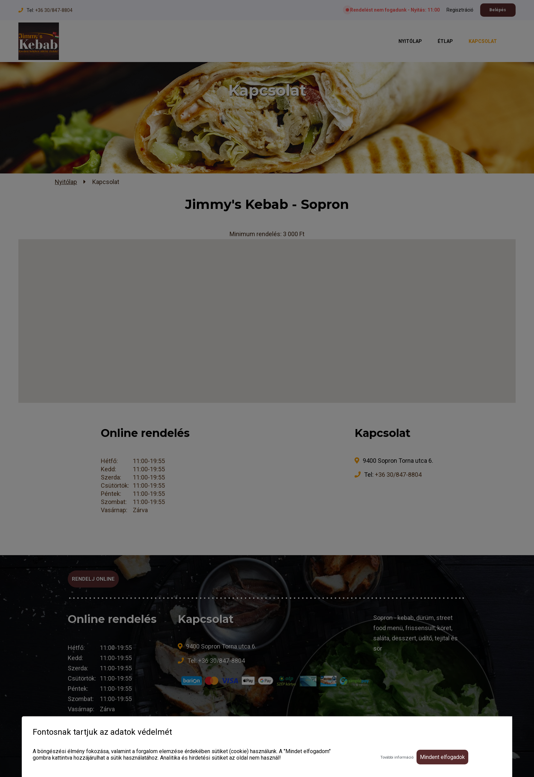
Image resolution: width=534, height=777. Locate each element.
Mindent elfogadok (442, 757)
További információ (396, 757)
